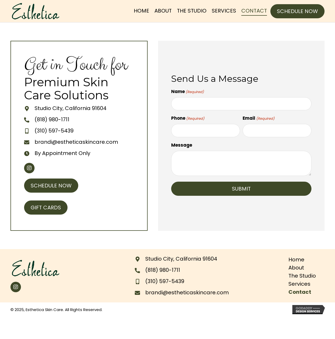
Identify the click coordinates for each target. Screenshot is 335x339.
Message (181, 145)
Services (299, 283)
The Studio (302, 275)
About (296, 267)
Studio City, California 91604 (71, 108)
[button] (297, 11)
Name (187, 91)
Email (258, 118)
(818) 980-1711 (52, 119)
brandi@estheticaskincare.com (76, 142)
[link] (141, 11)
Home (296, 259)
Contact (299, 292)
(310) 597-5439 (54, 130)
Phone (187, 118)
